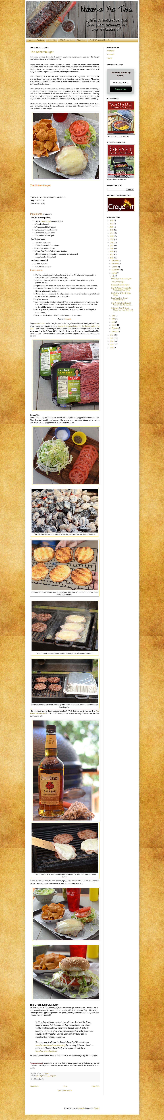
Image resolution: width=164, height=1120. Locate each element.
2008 (112, 348)
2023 (112, 227)
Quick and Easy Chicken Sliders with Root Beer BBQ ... (122, 310)
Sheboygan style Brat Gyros (121, 279)
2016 (112, 248)
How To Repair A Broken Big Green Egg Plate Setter (121, 289)
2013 (112, 258)
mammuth (80, 1108)
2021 (112, 233)
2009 (112, 344)
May (113, 319)
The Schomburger (42, 52)
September (116, 270)
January (115, 331)
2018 (112, 242)
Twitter (109, 58)
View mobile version (65, 1090)
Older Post (95, 1086)
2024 (112, 224)
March (114, 325)
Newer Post (34, 1086)
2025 (112, 221)
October (115, 267)
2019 (112, 239)
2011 (112, 338)
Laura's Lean (45, 221)
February (115, 328)
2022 (112, 230)
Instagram (110, 51)
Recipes (40, 40)
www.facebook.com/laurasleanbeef (50, 1045)
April (113, 322)
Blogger (96, 1108)
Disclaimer (81, 40)
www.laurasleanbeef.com (46, 1051)
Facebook (110, 55)
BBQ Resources (66, 40)
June (113, 316)
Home (30, 40)
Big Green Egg (44, 1076)
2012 (112, 335)
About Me (52, 40)
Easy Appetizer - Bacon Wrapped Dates (119, 299)
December (115, 260)
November (115, 264)
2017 (112, 245)
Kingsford (53, 1076)
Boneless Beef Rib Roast (120, 285)
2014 (112, 255)
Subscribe (120, 89)
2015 (112, 252)
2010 (112, 341)
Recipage (68, 319)
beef (37, 1076)
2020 (112, 236)
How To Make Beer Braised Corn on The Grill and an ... (121, 304)
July (113, 276)
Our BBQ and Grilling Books (101, 40)
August (114, 273)
